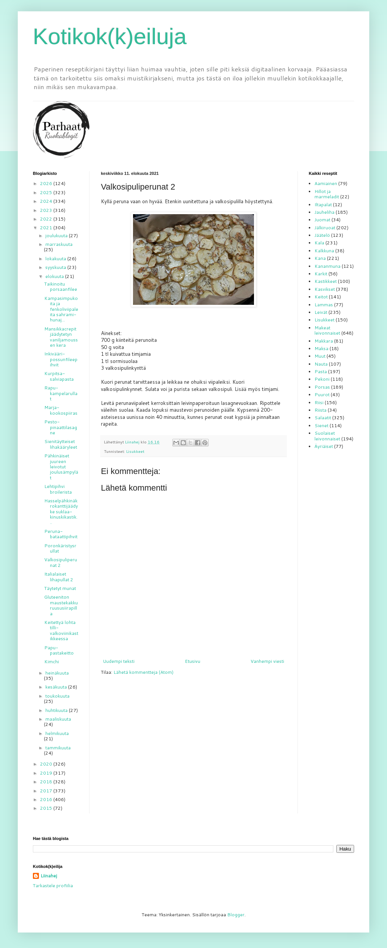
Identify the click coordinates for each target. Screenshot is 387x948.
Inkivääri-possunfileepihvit (60, 359)
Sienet (321, 425)
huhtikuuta (57, 710)
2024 (46, 201)
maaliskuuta (58, 719)
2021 (46, 227)
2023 (46, 210)
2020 (46, 764)
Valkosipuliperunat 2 (60, 562)
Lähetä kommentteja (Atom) (143, 672)
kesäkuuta (56, 687)
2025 (46, 192)
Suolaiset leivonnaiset (327, 436)
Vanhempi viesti (267, 661)
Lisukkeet (135, 451)
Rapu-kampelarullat (60, 393)
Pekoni (322, 379)
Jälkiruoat (324, 227)
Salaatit (322, 417)
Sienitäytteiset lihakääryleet (60, 444)
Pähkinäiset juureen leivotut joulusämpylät (61, 466)
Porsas (322, 387)
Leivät (320, 312)
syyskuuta (56, 267)
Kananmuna (327, 266)
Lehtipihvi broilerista (58, 489)
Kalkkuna (324, 250)
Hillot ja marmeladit (326, 194)
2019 (46, 773)
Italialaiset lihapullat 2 (58, 576)
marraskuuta (59, 244)
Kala (319, 242)
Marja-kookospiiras (60, 410)
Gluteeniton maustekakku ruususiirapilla (61, 605)
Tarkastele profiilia (53, 885)
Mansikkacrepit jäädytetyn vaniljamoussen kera (61, 337)
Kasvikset (324, 289)
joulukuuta (57, 235)
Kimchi (51, 661)
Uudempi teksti (119, 661)
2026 (46, 183)
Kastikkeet (325, 281)
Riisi (319, 402)
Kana (320, 258)
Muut (319, 356)
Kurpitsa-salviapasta (59, 376)
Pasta (320, 371)
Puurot (322, 394)
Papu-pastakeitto (59, 650)
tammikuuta (58, 747)
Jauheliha (324, 212)
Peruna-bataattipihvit (60, 534)
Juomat (322, 219)
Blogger (236, 914)
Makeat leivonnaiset (327, 330)
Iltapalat (323, 204)
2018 (46, 781)
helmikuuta (57, 733)
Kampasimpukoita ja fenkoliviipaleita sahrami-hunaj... (61, 309)
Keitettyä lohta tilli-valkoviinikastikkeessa (61, 630)
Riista (320, 410)
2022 (46, 219)
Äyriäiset (323, 446)
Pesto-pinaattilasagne (60, 427)
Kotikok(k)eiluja (110, 36)
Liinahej (48, 876)
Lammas (323, 304)
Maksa (321, 348)
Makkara (323, 341)
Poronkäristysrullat (60, 548)
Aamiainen (325, 183)
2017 (46, 790)
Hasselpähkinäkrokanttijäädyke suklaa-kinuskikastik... (61, 511)
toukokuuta (57, 696)
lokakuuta (56, 258)
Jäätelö (322, 235)
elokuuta (55, 276)
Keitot (321, 296)
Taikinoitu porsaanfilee (60, 286)
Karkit (320, 273)
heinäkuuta (57, 673)
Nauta (321, 364)
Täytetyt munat (60, 588)
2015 (46, 808)
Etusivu (192, 661)
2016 (46, 799)
